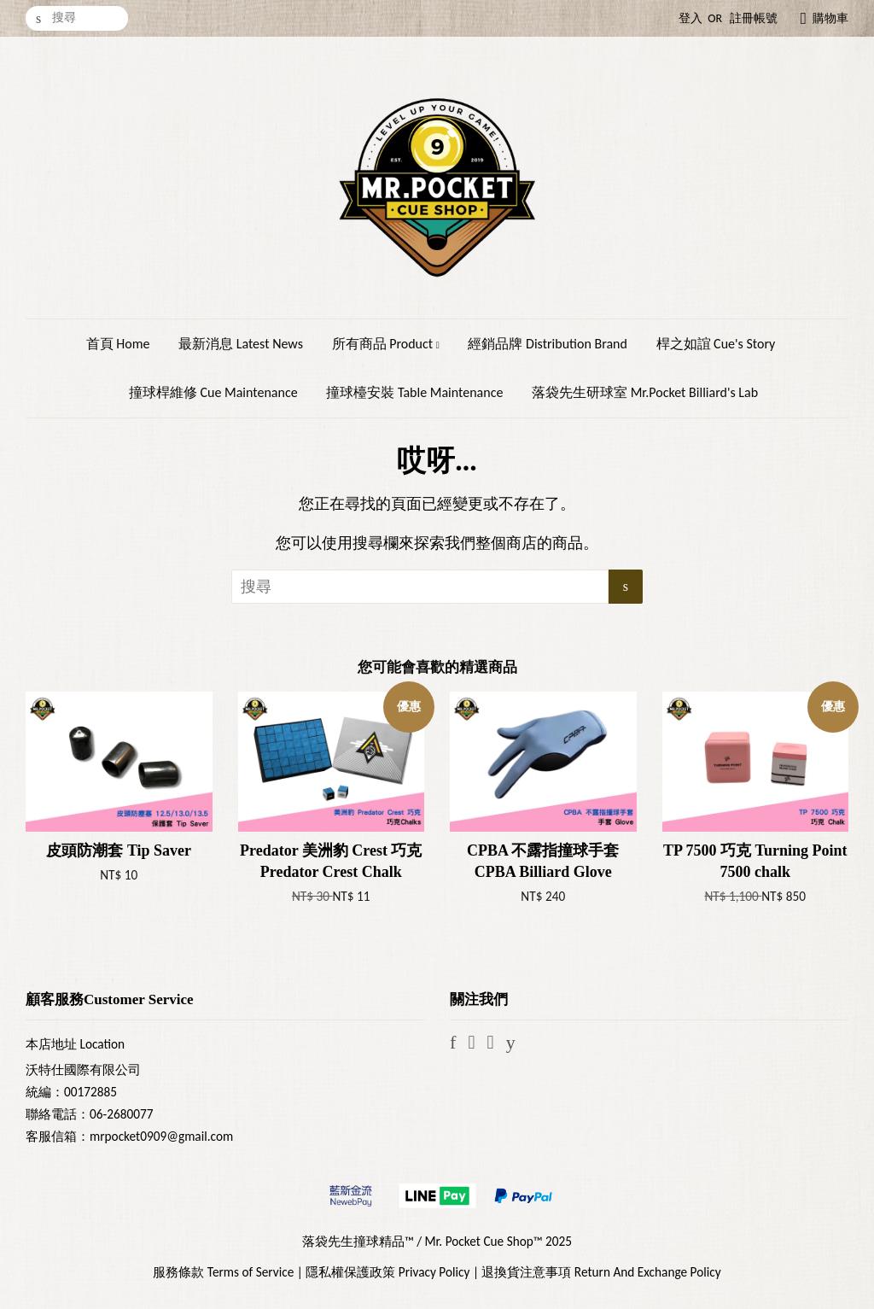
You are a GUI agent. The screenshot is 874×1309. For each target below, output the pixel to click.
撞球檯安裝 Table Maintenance (414, 392)
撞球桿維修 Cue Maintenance (213, 392)
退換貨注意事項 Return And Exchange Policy (600, 1272)
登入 (690, 18)
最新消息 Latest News (240, 344)
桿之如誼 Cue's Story (716, 344)
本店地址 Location (75, 1044)
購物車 (830, 18)
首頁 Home (118, 344)
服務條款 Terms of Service (223, 1272)
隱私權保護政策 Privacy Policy (387, 1272)
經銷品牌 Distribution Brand (547, 344)
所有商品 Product (386, 344)
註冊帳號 (754, 18)
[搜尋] (77, 18)
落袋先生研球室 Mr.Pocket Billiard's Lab (645, 392)
